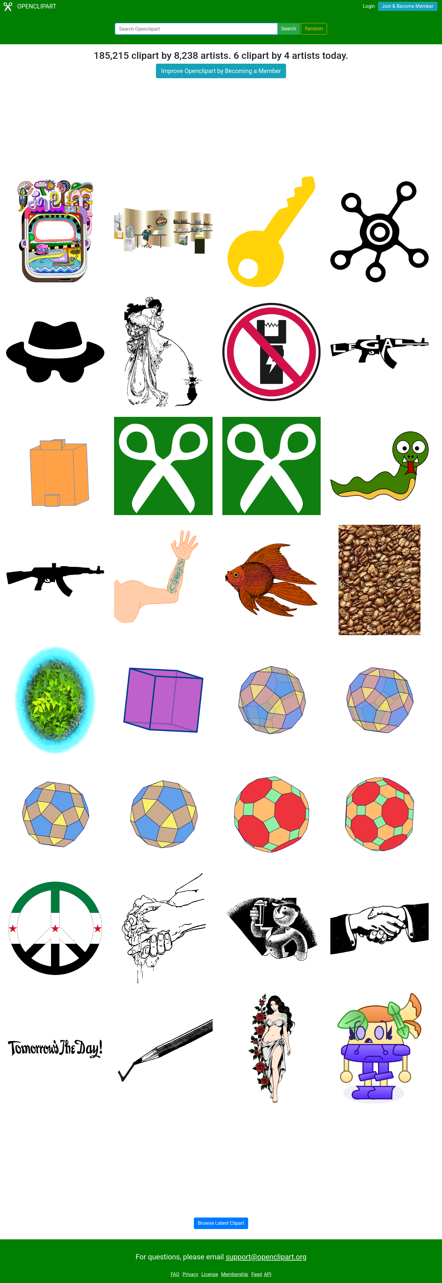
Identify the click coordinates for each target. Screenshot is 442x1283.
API (268, 1274)
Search (288, 29)
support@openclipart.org (266, 1257)
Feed (256, 1274)
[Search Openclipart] (196, 29)
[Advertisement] (221, 131)
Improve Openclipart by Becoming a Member (221, 71)
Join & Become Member (408, 6)
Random (314, 29)
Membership (234, 1274)
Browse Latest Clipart (221, 1223)
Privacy (190, 1274)
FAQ (174, 1274)
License (209, 1274)
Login (369, 6)
